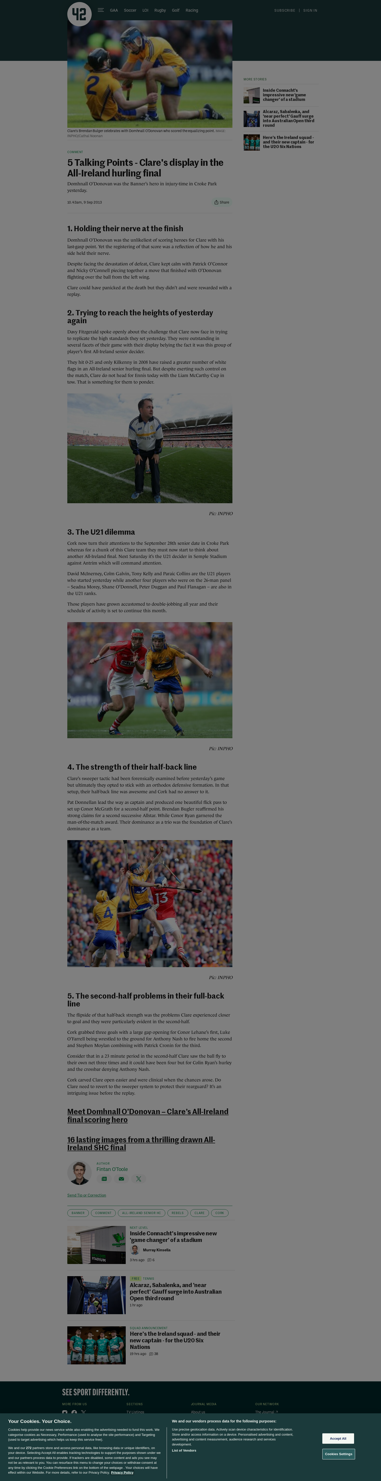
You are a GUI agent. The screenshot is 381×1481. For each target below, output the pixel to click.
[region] (190, 1447)
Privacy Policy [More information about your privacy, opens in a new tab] (122, 1472)
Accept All (338, 1438)
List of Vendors (184, 1450)
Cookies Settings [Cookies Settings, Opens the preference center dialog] (339, 1454)
